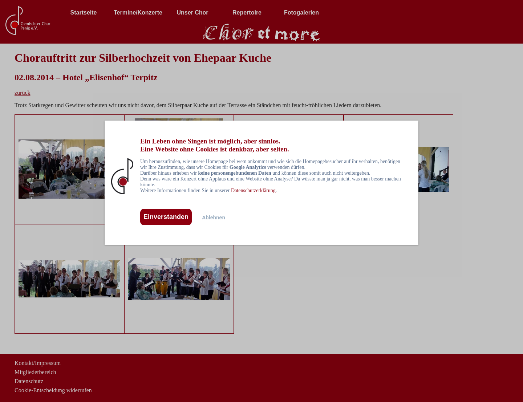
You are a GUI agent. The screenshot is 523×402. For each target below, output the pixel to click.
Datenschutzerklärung (253, 190)
